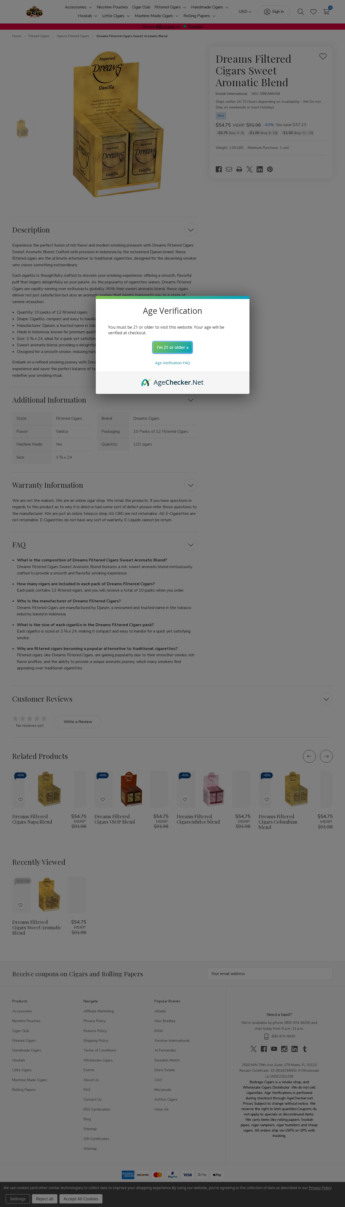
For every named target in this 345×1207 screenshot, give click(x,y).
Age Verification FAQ (172, 362)
